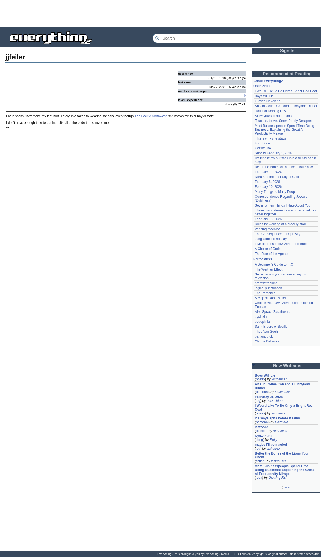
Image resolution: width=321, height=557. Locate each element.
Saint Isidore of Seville (271, 326)
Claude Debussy (267, 341)
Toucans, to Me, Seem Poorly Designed (284, 121)
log (258, 401)
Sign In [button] (287, 50)
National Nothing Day (270, 111)
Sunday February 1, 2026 (273, 153)
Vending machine (267, 229)
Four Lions (262, 143)
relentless (280, 431)
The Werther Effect (268, 269)
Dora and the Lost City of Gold (277, 177)
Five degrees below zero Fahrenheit (281, 244)
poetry (260, 379)
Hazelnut (281, 422)
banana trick (264, 336)
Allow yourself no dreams (273, 116)
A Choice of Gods (267, 249)
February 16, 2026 (268, 219)
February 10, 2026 (268, 187)
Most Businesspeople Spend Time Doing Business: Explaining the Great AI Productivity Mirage (284, 129)
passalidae (274, 401)
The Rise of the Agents (271, 254)
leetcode (261, 427)
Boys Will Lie (264, 96)
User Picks (261, 86)
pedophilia (262, 322)
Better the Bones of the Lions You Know (284, 167)
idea (259, 478)
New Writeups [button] (287, 365)
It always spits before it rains (277, 418)
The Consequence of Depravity (277, 234)
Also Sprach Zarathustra (272, 312)
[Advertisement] (160, 13)
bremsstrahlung (266, 283)
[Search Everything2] (207, 38)
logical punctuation (268, 288)
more (286, 487)
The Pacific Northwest (150, 116)
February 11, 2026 (268, 172)
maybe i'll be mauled (271, 445)
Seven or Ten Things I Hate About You (282, 205)
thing (259, 440)
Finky (273, 440)
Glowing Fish (278, 478)
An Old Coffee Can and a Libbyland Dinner (286, 106)
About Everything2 (268, 81)
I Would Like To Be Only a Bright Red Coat (286, 91)
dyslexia (261, 317)
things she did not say (271, 239)
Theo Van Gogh (266, 331)
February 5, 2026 (267, 182)
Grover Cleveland (267, 101)
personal (262, 392)
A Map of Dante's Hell (270, 298)
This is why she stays (270, 138)
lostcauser (279, 379)
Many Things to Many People (276, 192)
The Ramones (265, 293)
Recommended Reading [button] (287, 73)
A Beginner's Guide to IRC (274, 264)
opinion (261, 431)
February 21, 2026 (269, 397)
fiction (260, 461)
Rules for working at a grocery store (281, 224)
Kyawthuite (263, 148)
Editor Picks (262, 259)
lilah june (273, 448)
